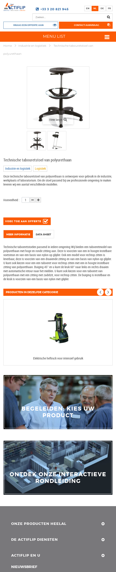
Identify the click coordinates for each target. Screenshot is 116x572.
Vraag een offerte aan (28, 25)
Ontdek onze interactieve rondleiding (58, 477)
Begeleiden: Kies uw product (58, 412)
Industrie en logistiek (32, 45)
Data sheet (43, 234)
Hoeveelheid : (11, 200)
